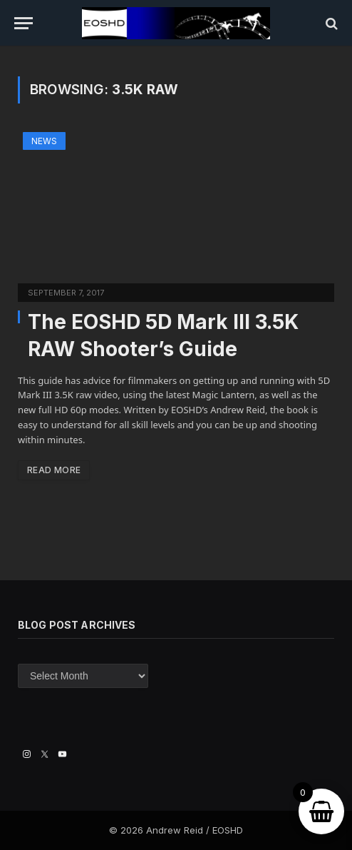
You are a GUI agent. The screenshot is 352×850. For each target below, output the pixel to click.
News (44, 141)
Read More (54, 470)
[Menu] (23, 23)
